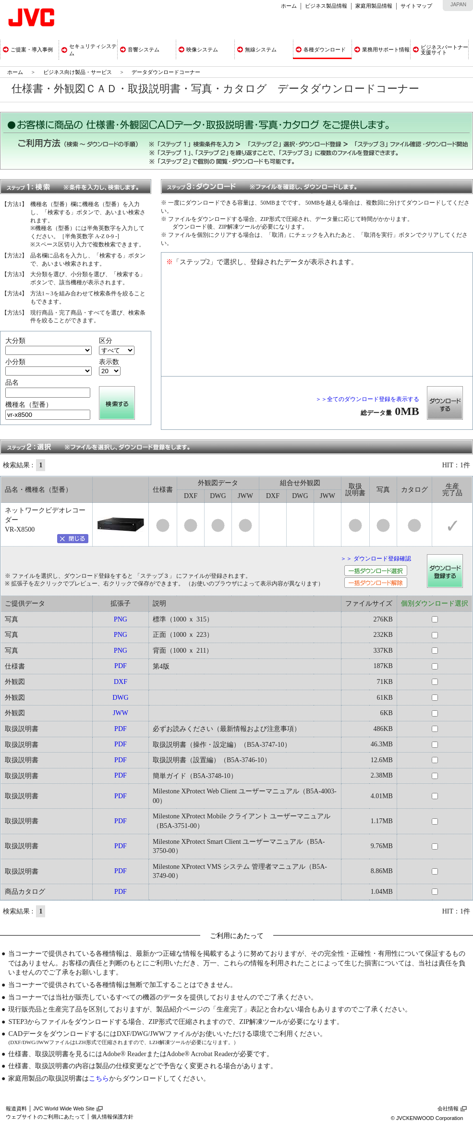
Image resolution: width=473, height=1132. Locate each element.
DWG (120, 697)
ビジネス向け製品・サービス (78, 72)
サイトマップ (416, 6)
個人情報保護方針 (112, 1117)
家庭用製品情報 (373, 6)
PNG (120, 619)
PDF (120, 665)
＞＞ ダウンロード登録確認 (375, 558)
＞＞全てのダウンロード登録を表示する (367, 399)
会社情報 (448, 1108)
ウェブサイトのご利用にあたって (45, 1117)
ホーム (289, 6)
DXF (120, 681)
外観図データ (218, 483)
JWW (120, 713)
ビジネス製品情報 (326, 6)
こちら (99, 1078)
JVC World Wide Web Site (64, 1108)
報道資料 (16, 1108)
